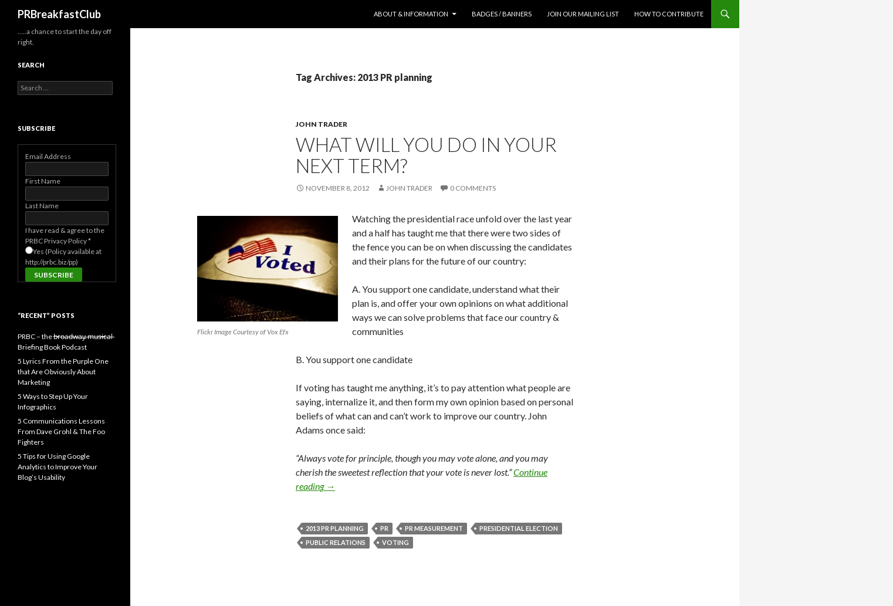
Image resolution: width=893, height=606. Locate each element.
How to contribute (668, 14)
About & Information (411, 14)
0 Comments (473, 188)
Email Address (48, 156)
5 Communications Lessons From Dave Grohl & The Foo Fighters (61, 431)
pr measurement (434, 528)
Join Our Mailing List (583, 14)
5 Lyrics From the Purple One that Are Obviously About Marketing (63, 372)
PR (384, 528)
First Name (42, 181)
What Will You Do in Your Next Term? (426, 155)
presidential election (518, 528)
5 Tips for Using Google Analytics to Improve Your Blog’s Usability (57, 467)
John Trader (321, 124)
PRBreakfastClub (59, 14)
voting (395, 542)
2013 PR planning (335, 528)
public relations (336, 542)
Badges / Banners (502, 14)
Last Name (42, 205)
